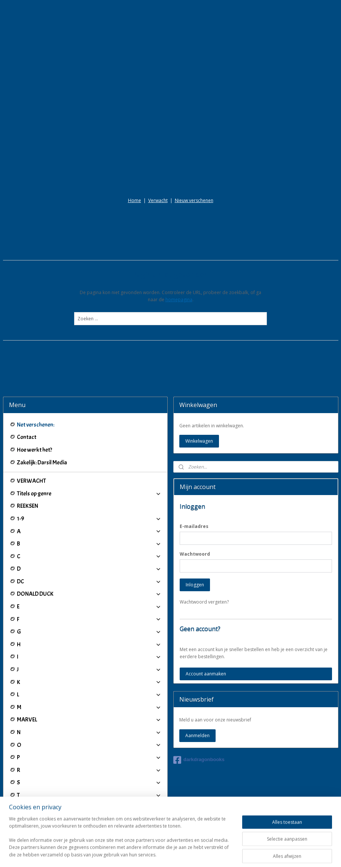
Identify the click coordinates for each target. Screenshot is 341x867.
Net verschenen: (35, 357)
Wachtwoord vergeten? (204, 534)
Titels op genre (89, 426)
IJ (89, 790)
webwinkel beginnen (192, 853)
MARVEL (89, 652)
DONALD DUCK (89, 526)
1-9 (89, 451)
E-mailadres (194, 458)
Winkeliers (89, 821)
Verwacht (158, 132)
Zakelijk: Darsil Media (42, 395)
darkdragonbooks (199, 692)
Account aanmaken (206, 606)
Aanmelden (197, 668)
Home (134, 132)
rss (163, 853)
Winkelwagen (199, 373)
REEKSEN (27, 438)
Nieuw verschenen (194, 132)
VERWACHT (31, 413)
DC (89, 514)
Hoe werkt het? (34, 382)
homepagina (178, 232)
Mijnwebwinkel (257, 853)
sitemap (147, 853)
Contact (26, 369)
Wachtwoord (195, 486)
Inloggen (195, 517)
